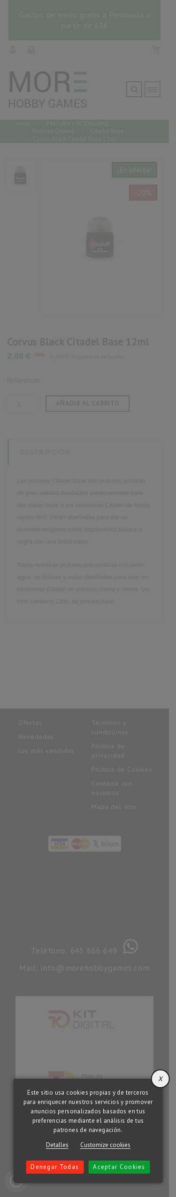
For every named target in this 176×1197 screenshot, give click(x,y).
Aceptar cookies (119, 1167)
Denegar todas (55, 1167)
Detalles (57, 1145)
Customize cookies (105, 1145)
